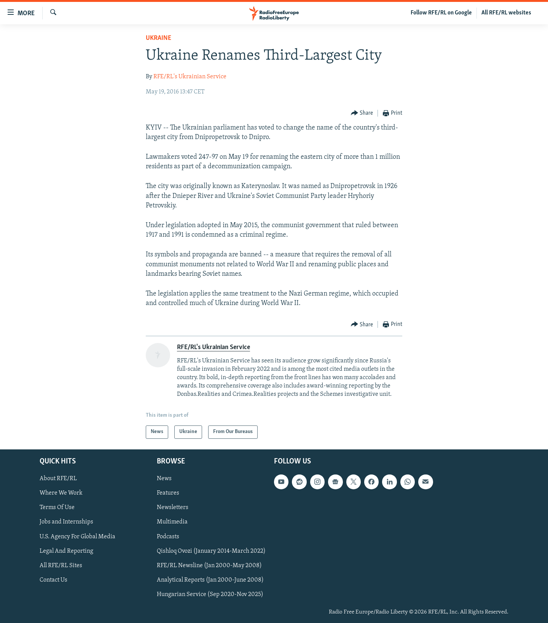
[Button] (362, 113)
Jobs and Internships (66, 522)
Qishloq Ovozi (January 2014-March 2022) (211, 551)
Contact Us (53, 580)
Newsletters (172, 507)
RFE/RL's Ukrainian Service (189, 77)
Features (168, 493)
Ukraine (158, 38)
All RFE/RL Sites (61, 566)
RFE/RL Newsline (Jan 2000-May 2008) (209, 566)
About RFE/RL (58, 479)
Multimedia (172, 522)
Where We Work (61, 493)
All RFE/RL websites (506, 13)
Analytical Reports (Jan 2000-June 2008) (210, 580)
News (164, 479)
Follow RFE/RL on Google (441, 13)
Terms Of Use (57, 507)
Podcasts (168, 536)
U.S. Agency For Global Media (77, 536)
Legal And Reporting (66, 551)
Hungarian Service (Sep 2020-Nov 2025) (210, 594)
